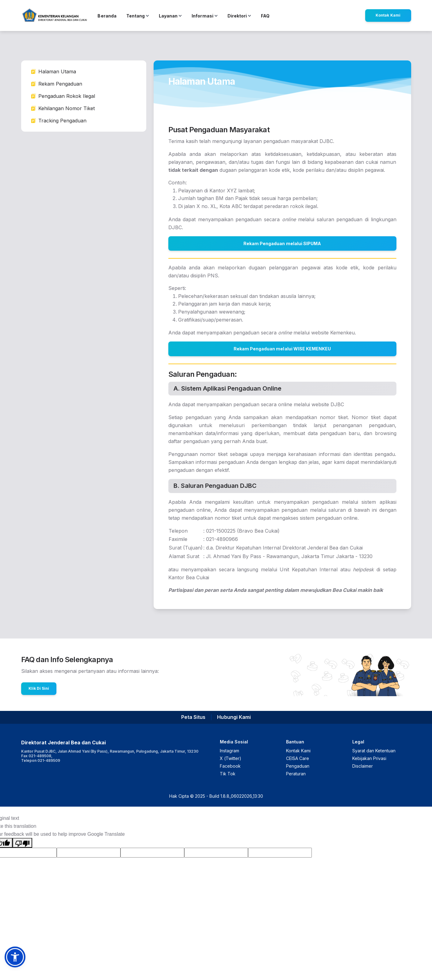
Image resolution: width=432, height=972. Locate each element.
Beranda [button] (106, 15)
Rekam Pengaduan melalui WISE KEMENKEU (282, 348)
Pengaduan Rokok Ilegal (63, 96)
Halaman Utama (53, 71)
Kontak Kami (388, 15)
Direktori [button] (239, 15)
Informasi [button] (204, 15)
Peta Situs (193, 717)
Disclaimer (362, 766)
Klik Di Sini (39, 688)
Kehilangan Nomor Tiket (63, 108)
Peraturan (296, 773)
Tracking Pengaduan (59, 121)
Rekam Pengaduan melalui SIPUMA (282, 243)
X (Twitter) (230, 758)
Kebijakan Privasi (369, 758)
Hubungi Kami (233, 717)
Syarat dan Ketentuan (374, 750)
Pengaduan (297, 766)
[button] (15, 957)
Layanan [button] (170, 15)
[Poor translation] (22, 843)
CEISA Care (297, 758)
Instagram (229, 750)
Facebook (230, 766)
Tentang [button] (137, 15)
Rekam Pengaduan (56, 84)
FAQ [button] (265, 15)
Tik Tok (227, 773)
